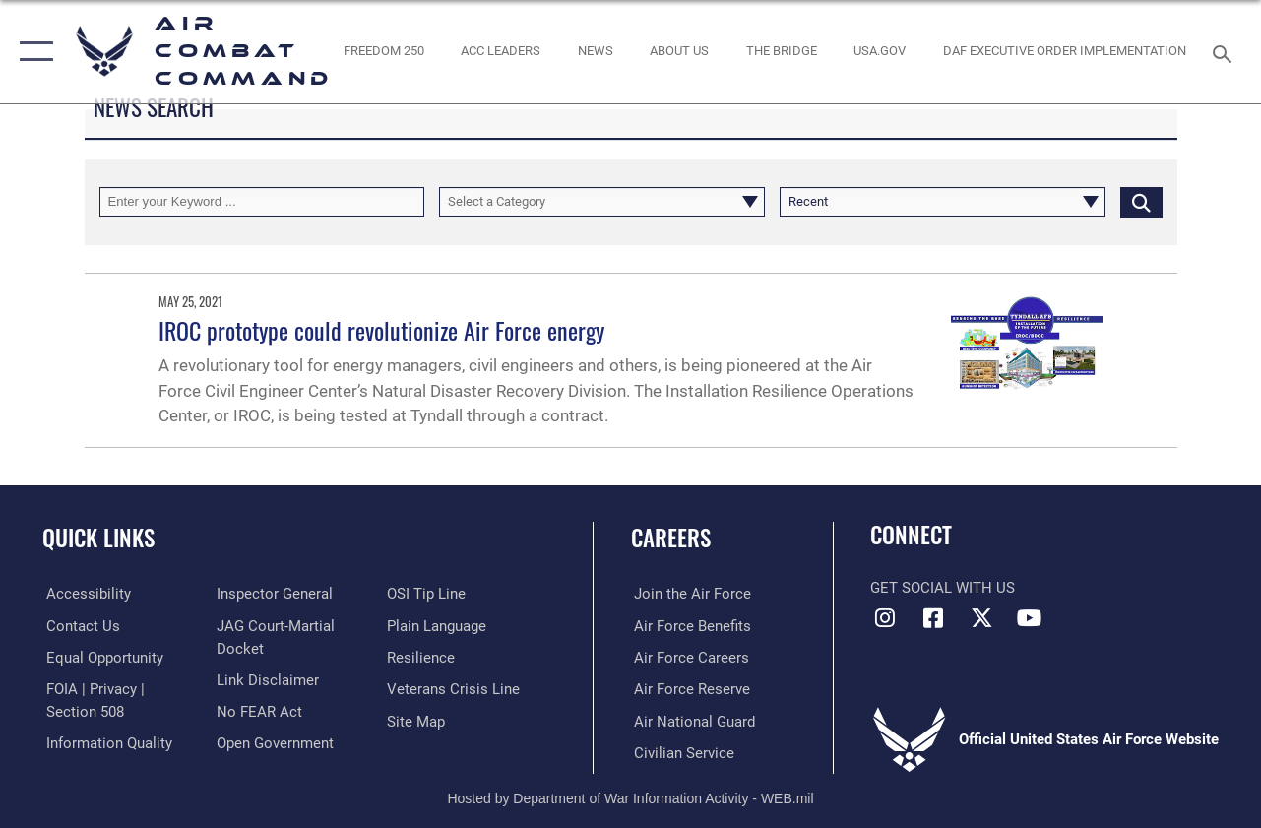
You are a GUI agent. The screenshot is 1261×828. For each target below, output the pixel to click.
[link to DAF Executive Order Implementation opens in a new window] (1064, 51)
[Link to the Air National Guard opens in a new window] (691, 720)
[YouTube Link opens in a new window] (1029, 618)
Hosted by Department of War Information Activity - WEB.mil (630, 796)
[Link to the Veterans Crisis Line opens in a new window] (454, 688)
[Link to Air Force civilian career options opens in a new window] (681, 751)
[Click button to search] (1141, 202)
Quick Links (98, 538)
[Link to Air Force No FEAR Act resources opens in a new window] (258, 711)
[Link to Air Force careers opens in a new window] (688, 657)
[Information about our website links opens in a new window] (267, 679)
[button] (32, 51)
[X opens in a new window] (981, 618)
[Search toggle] (1225, 52)
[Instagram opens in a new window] (885, 618)
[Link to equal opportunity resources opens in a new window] (100, 657)
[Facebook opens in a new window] (933, 618)
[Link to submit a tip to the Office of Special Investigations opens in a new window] (427, 594)
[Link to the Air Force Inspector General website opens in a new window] (274, 594)
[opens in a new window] (879, 51)
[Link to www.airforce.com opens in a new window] (689, 594)
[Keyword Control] (262, 202)
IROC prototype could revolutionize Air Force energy (381, 330)
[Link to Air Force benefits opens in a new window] (689, 625)
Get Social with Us (942, 588)
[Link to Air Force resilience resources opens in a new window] (422, 657)
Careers (671, 538)
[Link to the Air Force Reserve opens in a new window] (689, 688)
